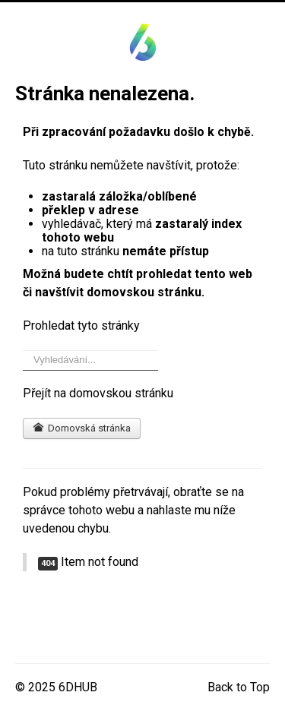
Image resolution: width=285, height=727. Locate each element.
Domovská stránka (82, 428)
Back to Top (238, 687)
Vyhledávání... (23, 350)
